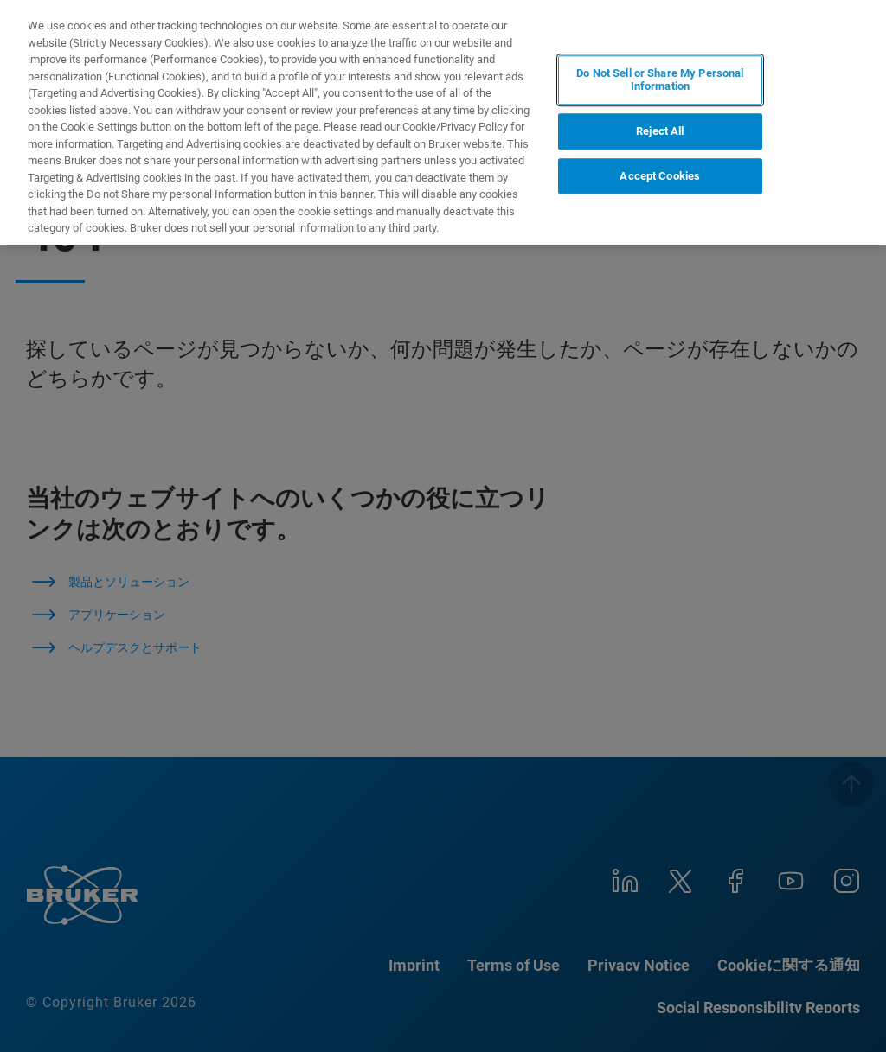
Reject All (660, 130)
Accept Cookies (660, 175)
